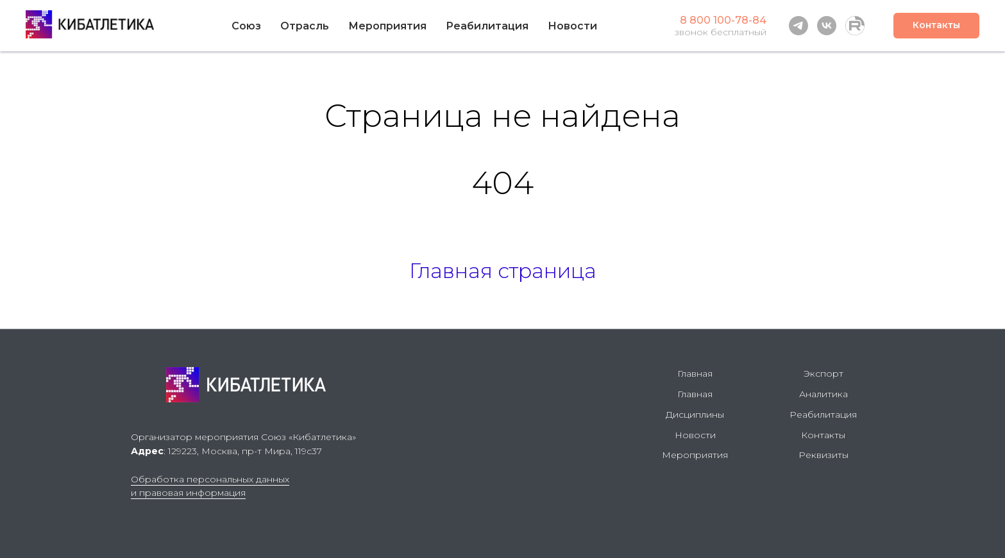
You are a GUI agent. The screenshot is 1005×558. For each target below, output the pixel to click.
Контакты (823, 435)
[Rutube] (855, 25)
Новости (572, 26)
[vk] (826, 25)
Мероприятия (387, 26)
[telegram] (798, 25)
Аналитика (823, 394)
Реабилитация (823, 414)
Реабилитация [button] (487, 26)
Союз (246, 26)
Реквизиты (823, 455)
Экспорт (823, 373)
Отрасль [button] (304, 26)
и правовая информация (188, 492)
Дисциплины (695, 414)
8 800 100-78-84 (723, 20)
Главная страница (502, 270)
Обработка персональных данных (210, 479)
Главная (695, 373)
